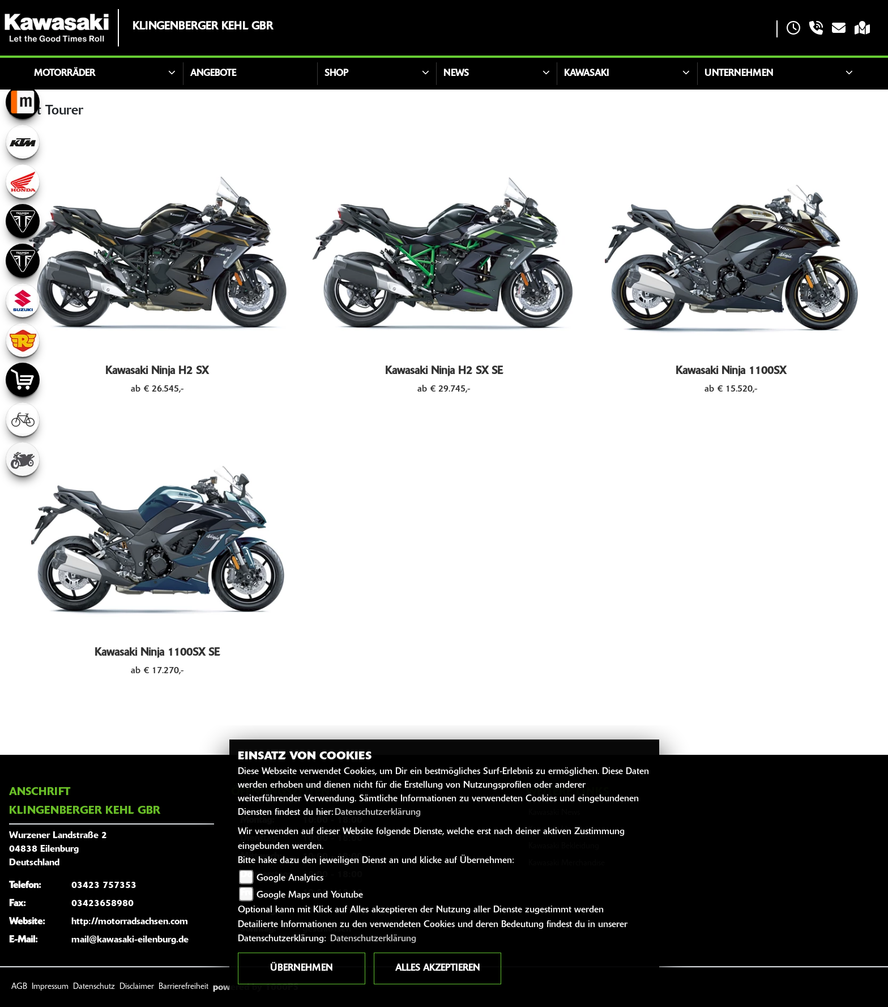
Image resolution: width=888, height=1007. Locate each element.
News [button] (456, 73)
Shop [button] (336, 73)
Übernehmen (301, 968)
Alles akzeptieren (437, 968)
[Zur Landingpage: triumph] (23, 221)
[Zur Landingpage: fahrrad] (23, 419)
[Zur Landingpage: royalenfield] (23, 340)
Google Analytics (290, 878)
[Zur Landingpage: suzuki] (23, 300)
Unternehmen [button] (739, 73)
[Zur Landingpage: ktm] (23, 142)
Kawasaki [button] (586, 73)
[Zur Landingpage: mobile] (23, 102)
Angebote (213, 73)
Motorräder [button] (64, 73)
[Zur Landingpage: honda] (23, 181)
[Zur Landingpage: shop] (23, 380)
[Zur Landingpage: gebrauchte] (23, 459)
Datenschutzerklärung (378, 812)
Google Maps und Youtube (310, 895)
